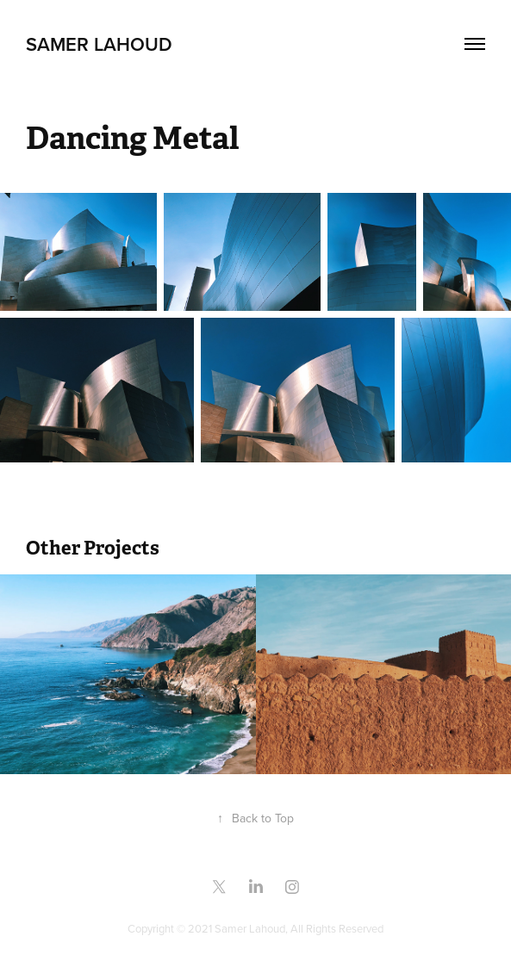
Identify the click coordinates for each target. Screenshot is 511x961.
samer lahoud (99, 44)
